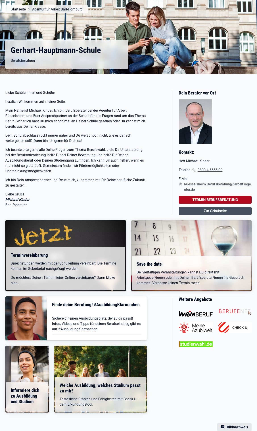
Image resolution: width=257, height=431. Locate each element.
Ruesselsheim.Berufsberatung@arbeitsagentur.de (217, 187)
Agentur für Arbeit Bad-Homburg (57, 9)
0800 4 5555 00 (210, 170)
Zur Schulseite (215, 211)
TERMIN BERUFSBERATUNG (215, 200)
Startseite (18, 9)
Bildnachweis (237, 427)
